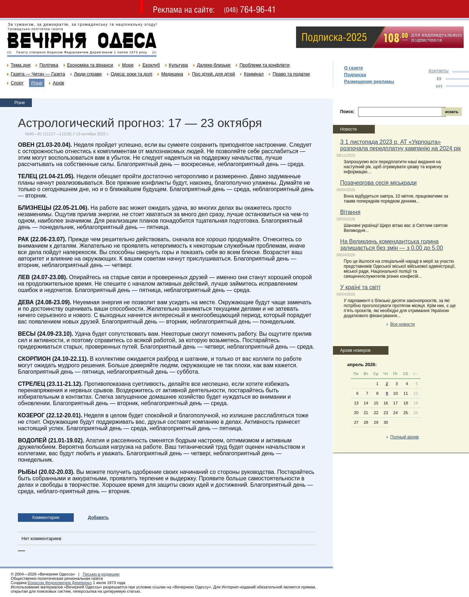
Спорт (17, 83)
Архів (58, 83)
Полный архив (404, 437)
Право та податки (291, 74)
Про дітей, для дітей (213, 74)
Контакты (439, 70)
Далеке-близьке (214, 65)
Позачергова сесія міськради (378, 183)
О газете (353, 68)
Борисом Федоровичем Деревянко (60, 583)
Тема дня (20, 65)
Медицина (172, 74)
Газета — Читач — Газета (38, 74)
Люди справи (88, 74)
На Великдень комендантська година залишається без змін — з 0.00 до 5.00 (391, 244)
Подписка (355, 74)
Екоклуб (151, 65)
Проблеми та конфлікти (265, 65)
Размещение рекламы (369, 81)
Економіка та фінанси (90, 65)
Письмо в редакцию (101, 574)
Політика (48, 65)
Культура (178, 65)
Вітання (350, 212)
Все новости (402, 324)
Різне (36, 83)
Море (128, 65)
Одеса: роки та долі (131, 74)
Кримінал (253, 74)
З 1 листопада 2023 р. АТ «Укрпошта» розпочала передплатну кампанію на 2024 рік (400, 145)
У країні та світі (360, 287)
